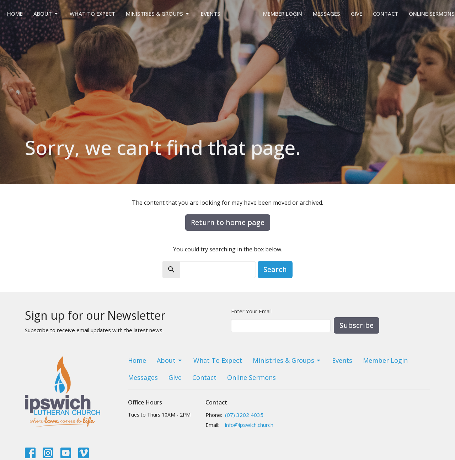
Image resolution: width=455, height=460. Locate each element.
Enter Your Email (251, 311)
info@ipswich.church (249, 424)
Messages (326, 13)
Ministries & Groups (158, 13)
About (46, 13)
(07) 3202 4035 (244, 414)
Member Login (282, 13)
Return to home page (227, 222)
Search (275, 269)
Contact (385, 13)
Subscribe (356, 325)
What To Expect (92, 13)
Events (210, 13)
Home (15, 13)
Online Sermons (432, 13)
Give (356, 13)
